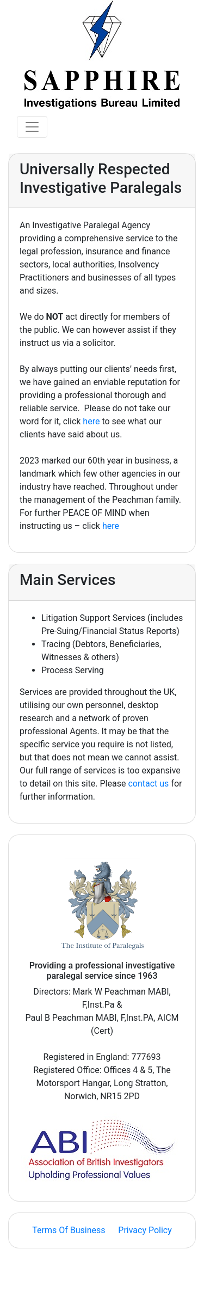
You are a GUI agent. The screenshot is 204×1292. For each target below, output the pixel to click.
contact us (148, 783)
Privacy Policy (145, 1230)
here (91, 421)
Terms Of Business (68, 1230)
